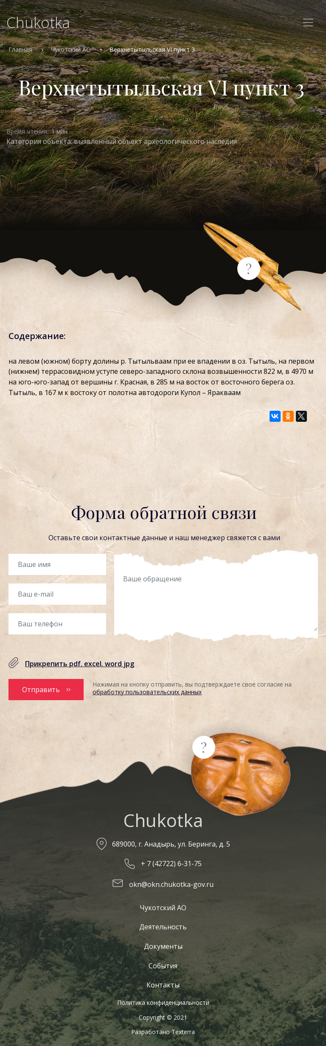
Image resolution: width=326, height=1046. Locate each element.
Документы (163, 943)
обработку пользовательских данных (147, 692)
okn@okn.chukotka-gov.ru (171, 881)
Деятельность (163, 924)
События (163, 963)
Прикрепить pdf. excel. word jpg (79, 663)
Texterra (183, 1029)
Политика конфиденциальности (163, 1000)
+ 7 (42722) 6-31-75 (171, 861)
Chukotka (38, 22)
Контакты (163, 982)
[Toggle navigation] (308, 22)
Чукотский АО (71, 49)
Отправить (41, 688)
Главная (20, 49)
